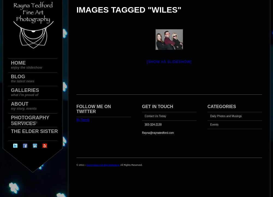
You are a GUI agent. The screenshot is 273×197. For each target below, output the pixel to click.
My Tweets (83, 119)
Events (214, 124)
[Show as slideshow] (169, 62)
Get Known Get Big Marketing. (103, 165)
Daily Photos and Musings (226, 116)
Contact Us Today (155, 116)
